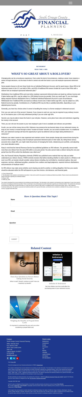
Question (13, 223)
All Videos (45, 356)
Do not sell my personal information (38, 378)
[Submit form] (14, 239)
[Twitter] (21, 35)
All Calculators (46, 358)
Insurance (45, 347)
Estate (44, 345)
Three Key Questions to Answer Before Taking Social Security (24, 278)
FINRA (15, 385)
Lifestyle (44, 352)
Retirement (45, 341)
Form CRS (13, 362)
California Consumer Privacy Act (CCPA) (54, 376)
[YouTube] (26, 35)
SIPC (18, 385)
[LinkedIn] (23, 35)
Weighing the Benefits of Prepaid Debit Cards (24, 322)
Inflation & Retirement (57, 283)
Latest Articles (46, 354)
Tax (43, 348)
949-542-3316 (56, 35)
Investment (45, 343)
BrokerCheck (40, 365)
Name (13, 199)
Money (44, 350)
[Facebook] (28, 35)
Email (13, 211)
